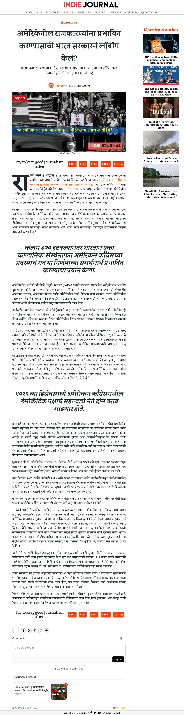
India (29, 12)
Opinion (131, 12)
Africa (68, 12)
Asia (39, 12)
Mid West (53, 12)
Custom (118, 164)
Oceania (115, 12)
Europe (100, 12)
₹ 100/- (106, 164)
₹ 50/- (94, 164)
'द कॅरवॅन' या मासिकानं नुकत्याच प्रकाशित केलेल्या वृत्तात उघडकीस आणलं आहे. (78, 182)
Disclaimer (83, 710)
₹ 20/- (83, 164)
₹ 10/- (72, 164)
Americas (84, 12)
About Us (69, 710)
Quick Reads (150, 12)
